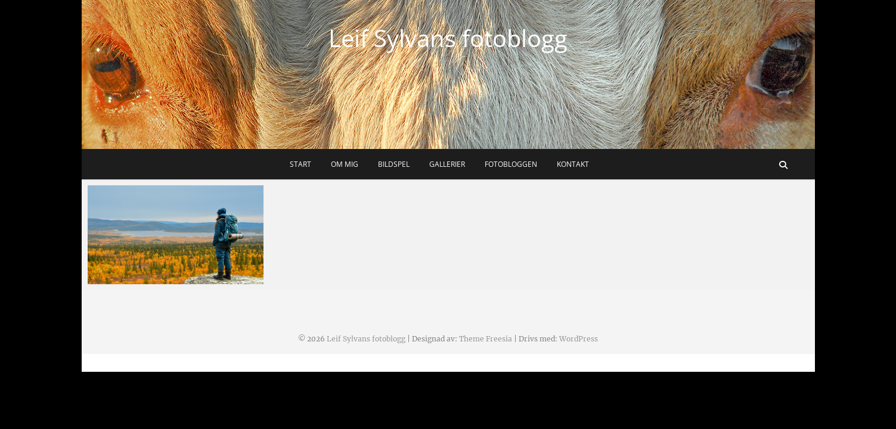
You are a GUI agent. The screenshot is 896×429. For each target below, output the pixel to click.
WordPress (578, 338)
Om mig (344, 164)
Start (300, 164)
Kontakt (573, 164)
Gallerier (447, 164)
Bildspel (394, 164)
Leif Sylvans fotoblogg (448, 38)
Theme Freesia (485, 338)
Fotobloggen (511, 164)
